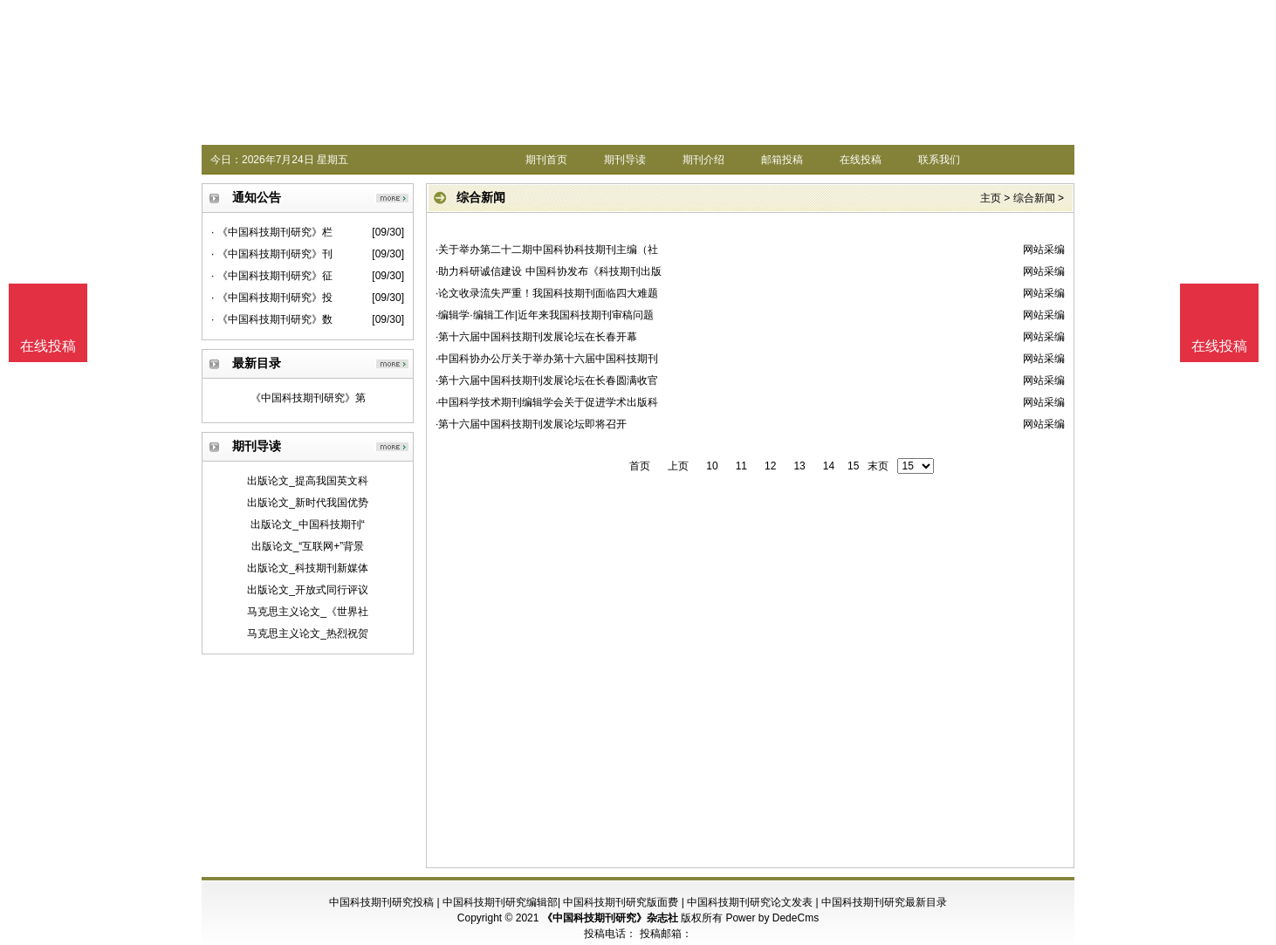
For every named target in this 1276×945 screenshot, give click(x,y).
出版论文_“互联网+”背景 (308, 546)
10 (711, 466)
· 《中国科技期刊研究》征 (272, 276)
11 (741, 466)
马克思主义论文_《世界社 (307, 612)
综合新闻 (1034, 198)
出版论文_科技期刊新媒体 (307, 568)
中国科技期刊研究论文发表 (750, 902)
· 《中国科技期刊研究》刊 (272, 254)
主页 (990, 198)
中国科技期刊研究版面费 (620, 902)
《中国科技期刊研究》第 (308, 398)
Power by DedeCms (772, 918)
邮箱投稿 (782, 160)
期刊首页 (546, 160)
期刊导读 (625, 160)
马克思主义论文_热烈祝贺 (307, 633)
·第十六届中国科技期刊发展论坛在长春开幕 (536, 337)
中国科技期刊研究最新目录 (884, 902)
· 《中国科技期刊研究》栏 (272, 232)
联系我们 (939, 160)
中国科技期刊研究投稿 (381, 902)
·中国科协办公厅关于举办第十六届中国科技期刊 (547, 359)
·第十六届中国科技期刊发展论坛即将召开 (531, 424)
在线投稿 (861, 160)
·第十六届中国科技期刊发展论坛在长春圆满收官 (547, 380)
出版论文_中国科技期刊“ (307, 524)
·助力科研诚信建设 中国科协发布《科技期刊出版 (549, 271)
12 (770, 466)
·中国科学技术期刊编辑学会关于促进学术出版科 (547, 402)
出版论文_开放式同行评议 (307, 590)
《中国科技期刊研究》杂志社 (610, 918)
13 (799, 466)
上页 (678, 466)
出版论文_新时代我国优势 (307, 502)
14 (828, 466)
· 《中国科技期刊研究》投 (272, 297)
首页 (639, 466)
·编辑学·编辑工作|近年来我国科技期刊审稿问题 (545, 315)
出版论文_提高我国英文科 (307, 481)
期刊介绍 (703, 160)
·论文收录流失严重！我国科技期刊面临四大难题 (547, 293)
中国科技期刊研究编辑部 (500, 902)
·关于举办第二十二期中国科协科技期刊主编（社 (547, 249)
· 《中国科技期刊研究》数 (272, 319)
